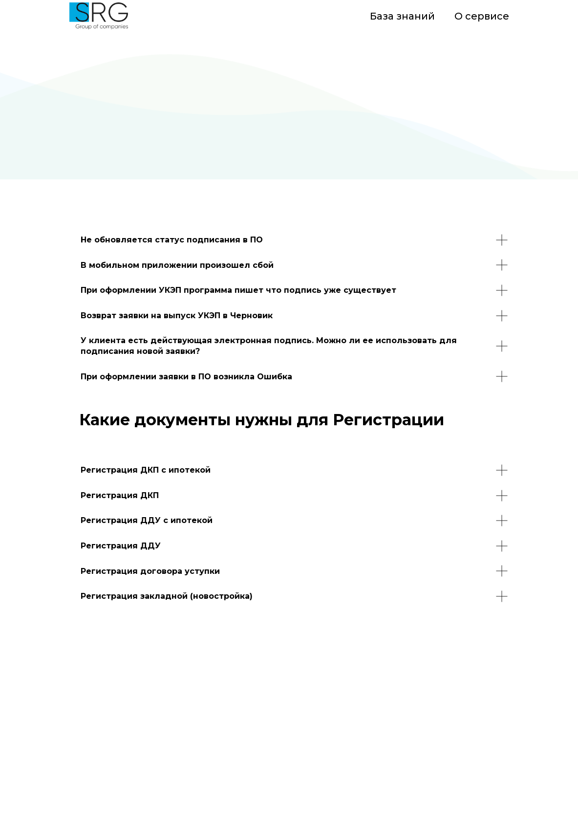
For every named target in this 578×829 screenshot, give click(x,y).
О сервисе (481, 16)
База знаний (402, 16)
